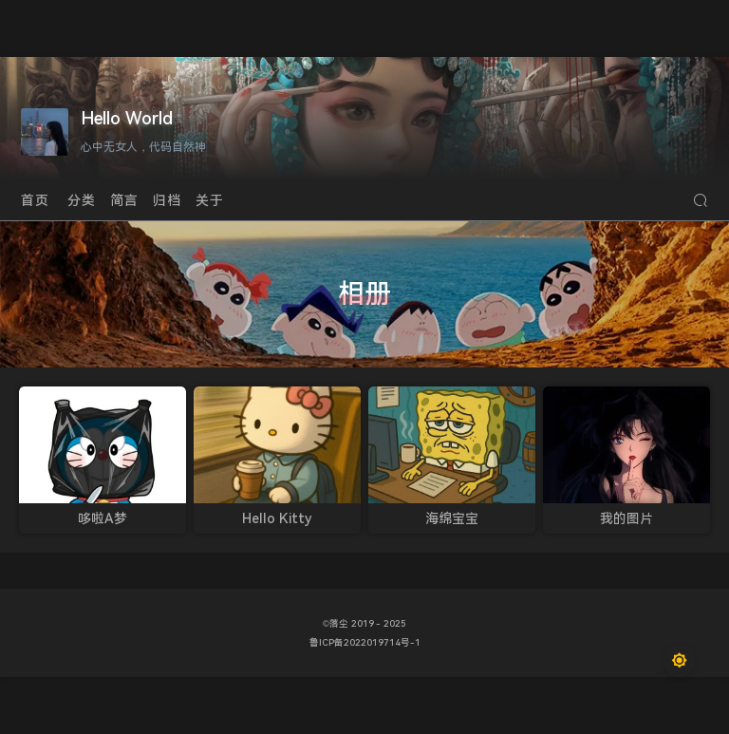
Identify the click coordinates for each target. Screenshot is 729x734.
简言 (124, 200)
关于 (210, 200)
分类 (81, 200)
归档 (167, 200)
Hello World (127, 118)
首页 (35, 200)
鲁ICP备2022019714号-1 (365, 642)
